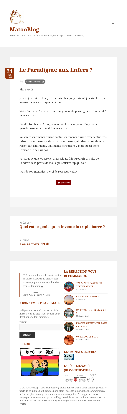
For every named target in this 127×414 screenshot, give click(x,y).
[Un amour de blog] (69, 340)
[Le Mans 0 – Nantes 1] (69, 300)
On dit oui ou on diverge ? (91, 311)
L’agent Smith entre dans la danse (91, 325)
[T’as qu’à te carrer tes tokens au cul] (69, 286)
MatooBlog (24, 29)
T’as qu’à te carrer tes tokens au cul (89, 285)
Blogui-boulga (33, 81)
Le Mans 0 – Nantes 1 (88, 296)
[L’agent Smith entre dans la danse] (69, 327)
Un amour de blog (87, 336)
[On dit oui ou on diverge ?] (69, 313)
